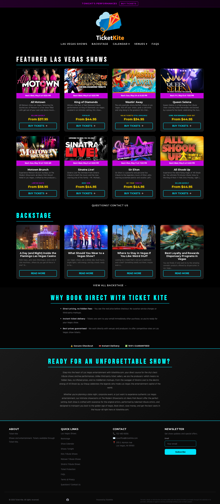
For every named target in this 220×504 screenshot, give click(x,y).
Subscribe (180, 452)
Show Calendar (67, 444)
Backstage (100, 44)
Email (167, 438)
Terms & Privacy (68, 479)
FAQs (155, 44)
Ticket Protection (68, 469)
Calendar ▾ (121, 44)
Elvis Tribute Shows (69, 454)
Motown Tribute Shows (71, 459)
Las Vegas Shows (74, 44)
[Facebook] (67, 500)
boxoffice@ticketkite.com (127, 438)
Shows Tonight (67, 449)
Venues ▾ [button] (140, 44)
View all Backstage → (110, 285)
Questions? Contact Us (110, 205)
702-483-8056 (122, 433)
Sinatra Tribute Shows (70, 464)
